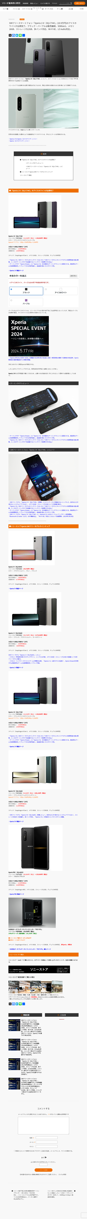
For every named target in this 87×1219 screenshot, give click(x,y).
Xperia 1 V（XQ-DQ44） (15, 633)
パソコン (16, 9)
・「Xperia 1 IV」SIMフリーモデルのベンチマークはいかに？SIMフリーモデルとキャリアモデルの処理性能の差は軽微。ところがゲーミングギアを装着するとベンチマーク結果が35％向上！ (43, 261)
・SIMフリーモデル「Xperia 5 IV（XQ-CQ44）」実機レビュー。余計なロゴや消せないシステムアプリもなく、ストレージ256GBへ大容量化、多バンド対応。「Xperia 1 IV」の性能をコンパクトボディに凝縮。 (43, 816)
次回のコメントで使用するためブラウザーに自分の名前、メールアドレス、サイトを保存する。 (44, 1151)
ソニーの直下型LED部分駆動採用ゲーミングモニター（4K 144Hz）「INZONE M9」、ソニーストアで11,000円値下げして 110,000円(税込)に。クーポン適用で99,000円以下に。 (26, 1195)
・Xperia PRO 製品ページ (16, 894)
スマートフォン (27, 9)
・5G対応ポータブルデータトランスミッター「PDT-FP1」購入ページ (29, 949)
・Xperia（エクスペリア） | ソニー (19, 141)
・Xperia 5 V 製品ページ (15, 589)
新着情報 (25, 3)
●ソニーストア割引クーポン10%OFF (19, 938)
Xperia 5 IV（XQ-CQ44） (15, 791)
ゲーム (60, 9)
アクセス (54, 3)
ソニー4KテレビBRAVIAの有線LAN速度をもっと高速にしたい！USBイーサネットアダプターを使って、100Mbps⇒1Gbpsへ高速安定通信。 (60, 1194)
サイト (32, 1146)
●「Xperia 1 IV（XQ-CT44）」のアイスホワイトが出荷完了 (38, 160)
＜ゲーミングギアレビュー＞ (34, 163)
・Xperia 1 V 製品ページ (15, 667)
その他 (81, 9)
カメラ (5, 9)
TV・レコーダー (38, 9)
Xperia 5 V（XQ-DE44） (15, 567)
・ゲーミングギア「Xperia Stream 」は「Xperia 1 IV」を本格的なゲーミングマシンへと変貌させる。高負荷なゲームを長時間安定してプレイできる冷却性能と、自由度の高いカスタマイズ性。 (43, 437)
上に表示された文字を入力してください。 (43, 1162)
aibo (71, 9)
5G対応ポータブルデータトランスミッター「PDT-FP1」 (25, 929)
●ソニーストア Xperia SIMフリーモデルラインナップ (36, 172)
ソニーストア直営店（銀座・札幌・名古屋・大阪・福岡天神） (29, 995)
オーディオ (49, 9)
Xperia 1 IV (11, 373)
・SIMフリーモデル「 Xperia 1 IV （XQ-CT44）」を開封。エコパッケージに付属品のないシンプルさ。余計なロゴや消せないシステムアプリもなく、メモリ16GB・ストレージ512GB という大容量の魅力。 (43, 503)
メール (32, 1142)
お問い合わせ (80, 3)
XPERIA (22, 19)
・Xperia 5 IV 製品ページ (15, 821)
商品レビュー (34, 3)
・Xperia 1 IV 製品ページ (15, 270)
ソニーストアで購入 (26, 175)
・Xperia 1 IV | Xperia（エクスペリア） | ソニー (22, 139)
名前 (32, 1138)
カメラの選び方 (45, 3)
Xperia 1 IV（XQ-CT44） (33, 79)
